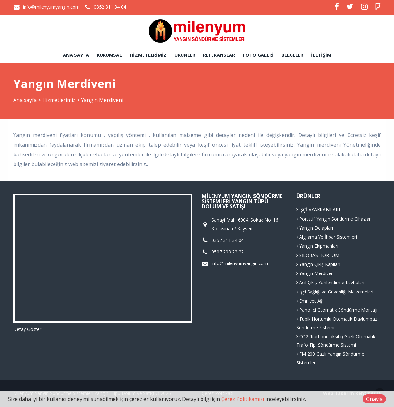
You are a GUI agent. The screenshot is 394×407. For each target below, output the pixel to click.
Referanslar (219, 55)
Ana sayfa (76, 55)
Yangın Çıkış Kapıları (318, 264)
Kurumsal (109, 55)
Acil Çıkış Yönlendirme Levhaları (330, 282)
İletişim (321, 55)
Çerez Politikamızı (242, 398)
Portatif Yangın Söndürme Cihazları (334, 219)
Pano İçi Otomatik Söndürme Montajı (336, 310)
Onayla (374, 398)
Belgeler (292, 55)
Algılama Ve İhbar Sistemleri (326, 237)
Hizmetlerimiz (148, 55)
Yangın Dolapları (314, 228)
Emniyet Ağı (310, 301)
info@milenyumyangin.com (51, 7)
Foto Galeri (258, 55)
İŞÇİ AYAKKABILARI (318, 209)
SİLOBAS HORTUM (317, 255)
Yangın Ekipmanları (317, 246)
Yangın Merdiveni (315, 273)
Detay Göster (27, 329)
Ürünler (184, 55)
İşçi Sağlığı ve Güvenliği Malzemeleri (334, 292)
